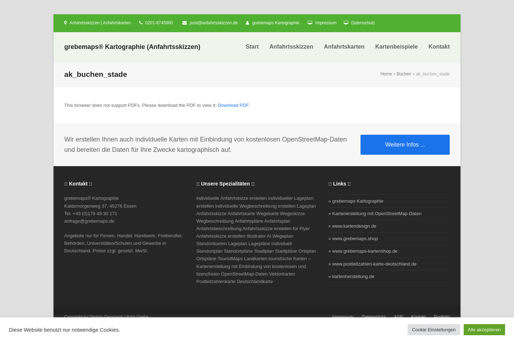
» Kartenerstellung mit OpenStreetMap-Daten (375, 213)
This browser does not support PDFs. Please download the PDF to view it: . (157, 105)
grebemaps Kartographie (275, 22)
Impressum (325, 22)
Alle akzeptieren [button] (484, 329)
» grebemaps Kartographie (355, 201)
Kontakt (418, 316)
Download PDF (233, 105)
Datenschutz (363, 22)
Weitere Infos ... (405, 145)
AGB (398, 316)
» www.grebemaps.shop (353, 238)
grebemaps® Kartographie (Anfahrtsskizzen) (132, 46)
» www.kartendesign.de (352, 226)
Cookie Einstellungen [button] (433, 329)
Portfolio (442, 316)
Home (386, 73)
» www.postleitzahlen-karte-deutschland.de (372, 264)
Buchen (404, 73)
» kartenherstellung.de (351, 276)
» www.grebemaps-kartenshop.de (363, 251)
